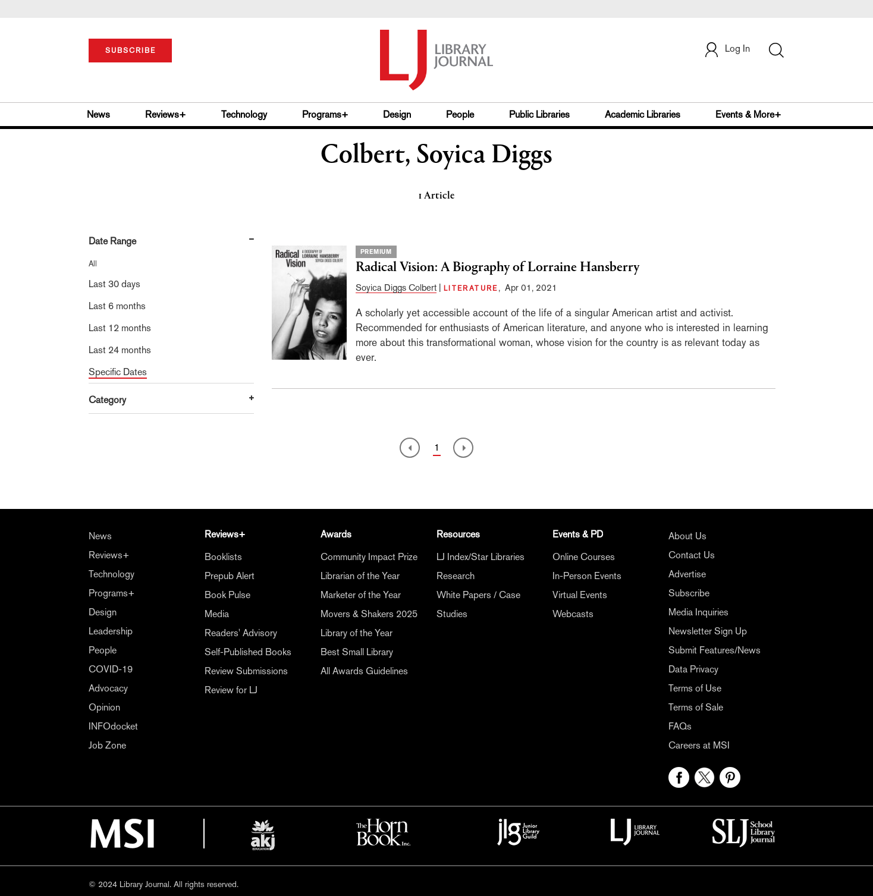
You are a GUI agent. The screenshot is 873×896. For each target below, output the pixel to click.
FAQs (680, 726)
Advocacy (108, 688)
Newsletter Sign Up (707, 631)
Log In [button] (727, 48)
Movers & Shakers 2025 (369, 614)
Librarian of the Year (360, 575)
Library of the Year (356, 633)
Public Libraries (539, 114)
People (460, 114)
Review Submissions (246, 671)
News (98, 114)
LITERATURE (471, 288)
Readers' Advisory (241, 633)
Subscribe (688, 593)
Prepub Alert (230, 575)
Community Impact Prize (369, 556)
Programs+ (325, 114)
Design (397, 114)
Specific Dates (118, 372)
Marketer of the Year (361, 595)
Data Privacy (693, 669)
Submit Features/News (714, 650)
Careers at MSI (699, 745)
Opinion (104, 707)
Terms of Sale (695, 707)
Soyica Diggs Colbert (396, 287)
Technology (244, 114)
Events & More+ (748, 114)
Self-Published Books (248, 652)
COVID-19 (111, 669)
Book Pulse (227, 595)
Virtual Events (579, 595)
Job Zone (107, 745)
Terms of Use (694, 688)
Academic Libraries (642, 114)
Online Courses (583, 556)
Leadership (111, 631)
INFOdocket (113, 726)
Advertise (687, 574)
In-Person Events (586, 575)
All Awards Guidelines (364, 671)
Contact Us (691, 555)
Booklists (223, 556)
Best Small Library (357, 652)
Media (217, 614)
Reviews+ (165, 114)
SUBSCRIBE (130, 50)
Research (455, 575)
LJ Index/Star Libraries (480, 556)
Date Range (112, 241)
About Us (687, 536)
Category (107, 399)
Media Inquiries (698, 612)
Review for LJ (231, 690)
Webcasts (572, 614)
